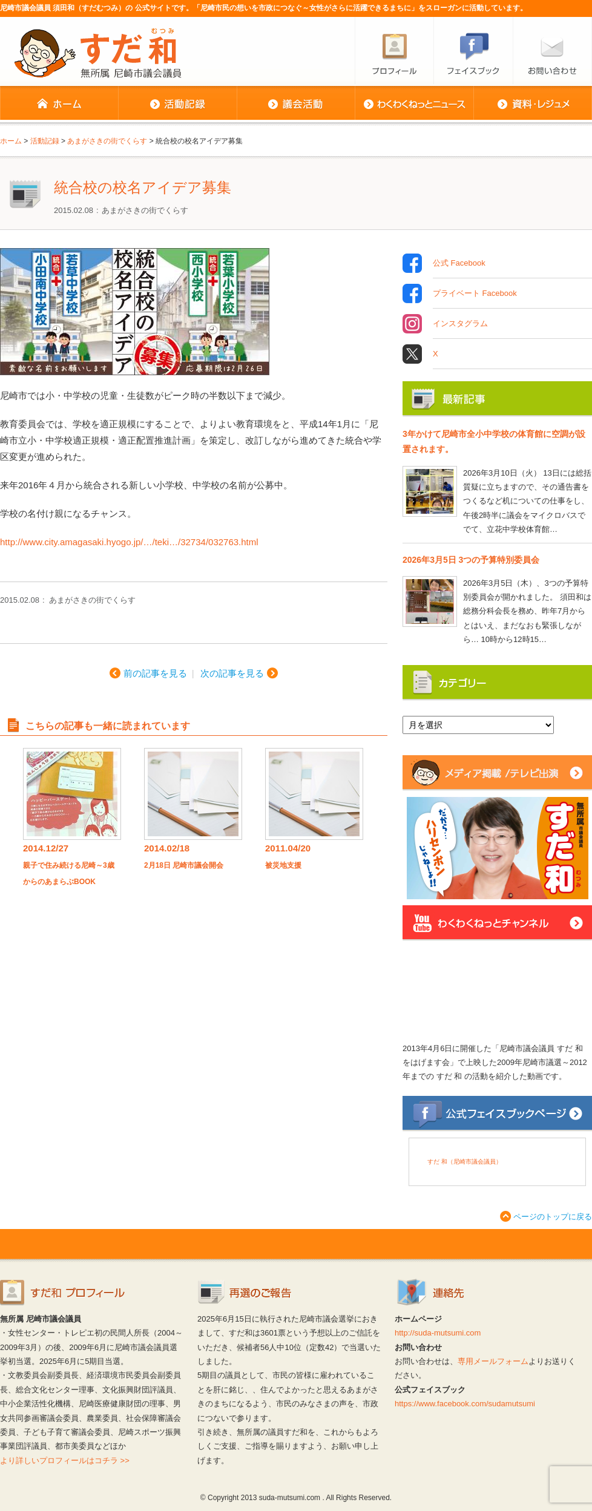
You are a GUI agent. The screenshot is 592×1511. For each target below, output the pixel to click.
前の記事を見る (155, 673)
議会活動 (296, 104)
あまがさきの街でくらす (145, 210)
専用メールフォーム (493, 1361)
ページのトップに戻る (552, 1216)
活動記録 (177, 104)
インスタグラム (460, 323)
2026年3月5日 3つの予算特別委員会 (471, 560)
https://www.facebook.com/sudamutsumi (465, 1403)
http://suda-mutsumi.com (438, 1332)
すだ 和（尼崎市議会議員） (464, 1161)
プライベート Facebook (475, 293)
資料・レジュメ (532, 104)
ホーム (59, 104)
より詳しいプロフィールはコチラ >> (65, 1460)
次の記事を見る (232, 673)
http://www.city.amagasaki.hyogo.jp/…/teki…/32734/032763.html (129, 542)
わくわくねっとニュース (414, 104)
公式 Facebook (459, 263)
